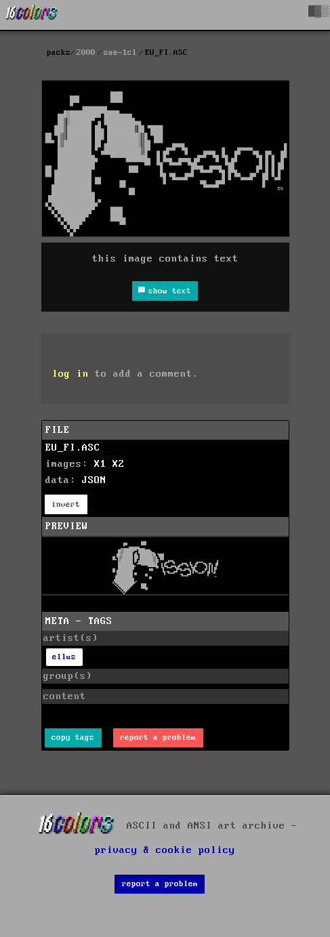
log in (70, 374)
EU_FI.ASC (72, 447)
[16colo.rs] (32, 15)
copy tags (72, 737)
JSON (94, 480)
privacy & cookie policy (165, 850)
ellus (64, 656)
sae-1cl (120, 52)
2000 (86, 52)
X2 (118, 464)
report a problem (158, 737)
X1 (100, 464)
